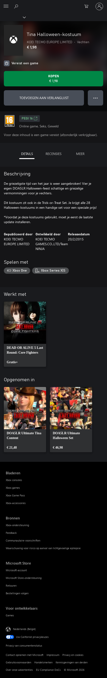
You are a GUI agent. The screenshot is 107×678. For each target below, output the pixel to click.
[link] (25, 334)
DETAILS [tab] (27, 153)
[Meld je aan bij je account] (99, 6)
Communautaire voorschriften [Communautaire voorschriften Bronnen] (23, 540)
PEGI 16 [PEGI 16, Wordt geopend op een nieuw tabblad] (29, 118)
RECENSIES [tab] (53, 153)
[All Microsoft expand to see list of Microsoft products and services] (6, 6)
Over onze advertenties (19, 669)
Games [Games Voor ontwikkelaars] (10, 615)
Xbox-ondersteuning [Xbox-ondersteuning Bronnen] (17, 525)
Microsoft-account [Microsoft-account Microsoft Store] (16, 570)
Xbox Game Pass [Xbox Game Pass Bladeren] (15, 495)
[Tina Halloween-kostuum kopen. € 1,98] (53, 78)
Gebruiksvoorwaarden (18, 662)
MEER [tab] (80, 153)
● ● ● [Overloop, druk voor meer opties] (95, 97)
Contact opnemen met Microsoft (24, 654)
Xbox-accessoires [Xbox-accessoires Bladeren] (16, 503)
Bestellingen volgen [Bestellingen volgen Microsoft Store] (17, 593)
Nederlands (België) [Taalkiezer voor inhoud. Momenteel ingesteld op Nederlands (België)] (24, 628)
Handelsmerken (43, 662)
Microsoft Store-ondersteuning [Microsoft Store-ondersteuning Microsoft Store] (24, 577)
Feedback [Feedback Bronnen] (11, 532)
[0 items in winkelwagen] (88, 6)
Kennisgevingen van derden (72, 662)
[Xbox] (13, 17)
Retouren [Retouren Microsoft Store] (11, 585)
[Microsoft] (53, 3)
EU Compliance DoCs (48, 669)
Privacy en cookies (72, 654)
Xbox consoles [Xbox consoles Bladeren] (14, 480)
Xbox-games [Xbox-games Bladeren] (13, 487)
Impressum (53, 654)
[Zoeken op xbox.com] (17, 6)
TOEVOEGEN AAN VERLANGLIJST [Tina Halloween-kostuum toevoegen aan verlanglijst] (44, 97)
